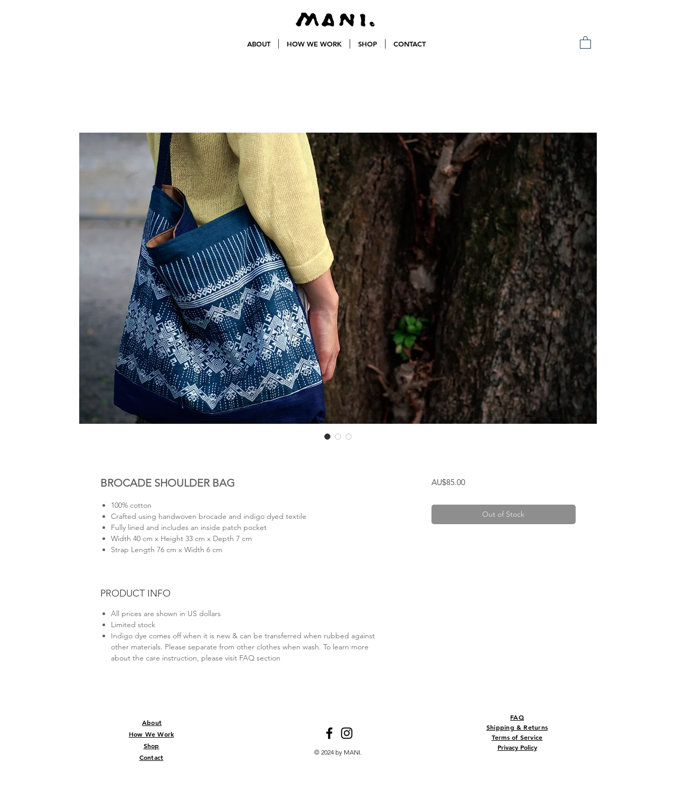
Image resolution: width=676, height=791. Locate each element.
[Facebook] (329, 733)
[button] (585, 42)
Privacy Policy (517, 747)
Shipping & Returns (517, 727)
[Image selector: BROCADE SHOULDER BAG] (327, 436)
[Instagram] (346, 733)
